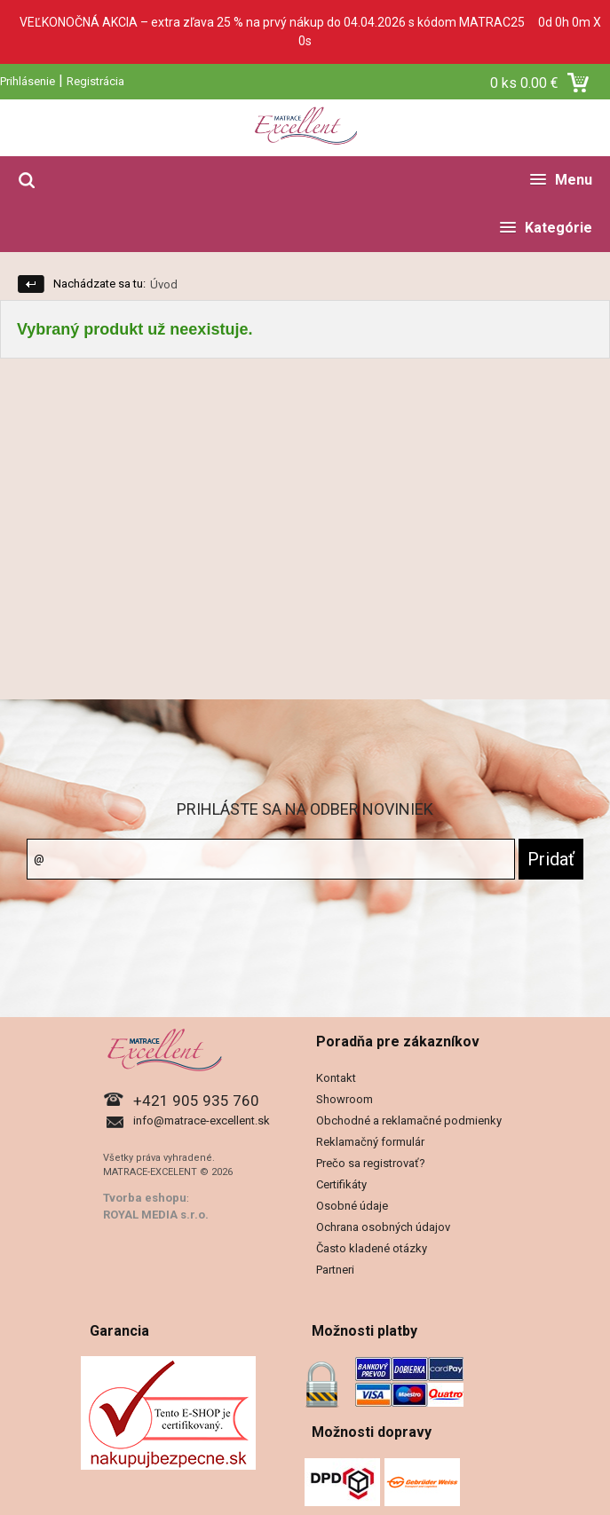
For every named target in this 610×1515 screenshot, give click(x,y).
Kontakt (336, 1078)
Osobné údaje (352, 1205)
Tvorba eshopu (144, 1197)
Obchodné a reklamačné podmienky (409, 1120)
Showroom (344, 1099)
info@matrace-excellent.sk (201, 1120)
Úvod (164, 284)
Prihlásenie (27, 81)
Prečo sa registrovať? (370, 1163)
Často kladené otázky (371, 1248)
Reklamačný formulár (370, 1141)
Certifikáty (341, 1184)
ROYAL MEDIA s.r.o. (156, 1214)
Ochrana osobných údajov (383, 1227)
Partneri (335, 1269)
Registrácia (95, 81)
